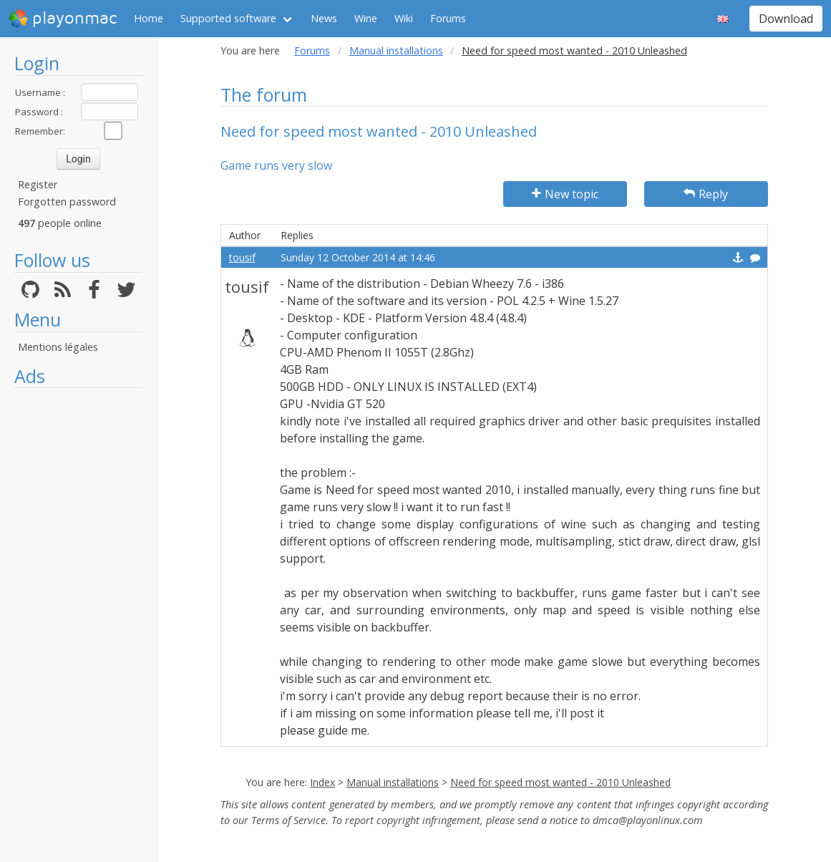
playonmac (63, 19)
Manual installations (396, 50)
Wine (365, 18)
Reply (706, 194)
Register (37, 184)
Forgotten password (67, 201)
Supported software (228, 18)
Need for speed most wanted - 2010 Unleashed (560, 782)
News (324, 18)
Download (786, 18)
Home (148, 18)
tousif (242, 257)
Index (322, 782)
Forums (448, 18)
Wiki (403, 18)
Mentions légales (58, 347)
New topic (565, 194)
